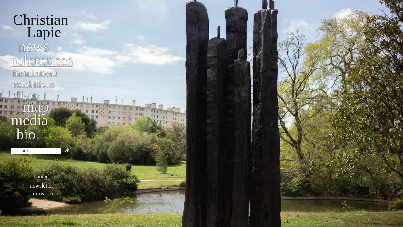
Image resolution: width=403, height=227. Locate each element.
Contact (42, 176)
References (42, 60)
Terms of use (45, 193)
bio (26, 134)
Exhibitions (33, 84)
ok (67, 150)
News (33, 46)
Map (36, 106)
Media (29, 120)
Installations (35, 73)
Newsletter (41, 186)
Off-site (26, 95)
